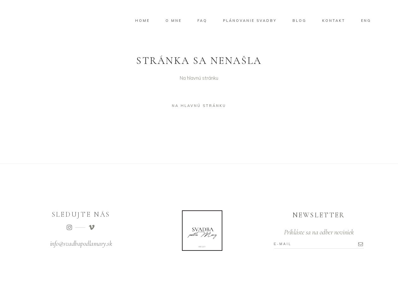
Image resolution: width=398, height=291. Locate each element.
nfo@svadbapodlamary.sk (81, 243)
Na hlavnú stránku (199, 105)
